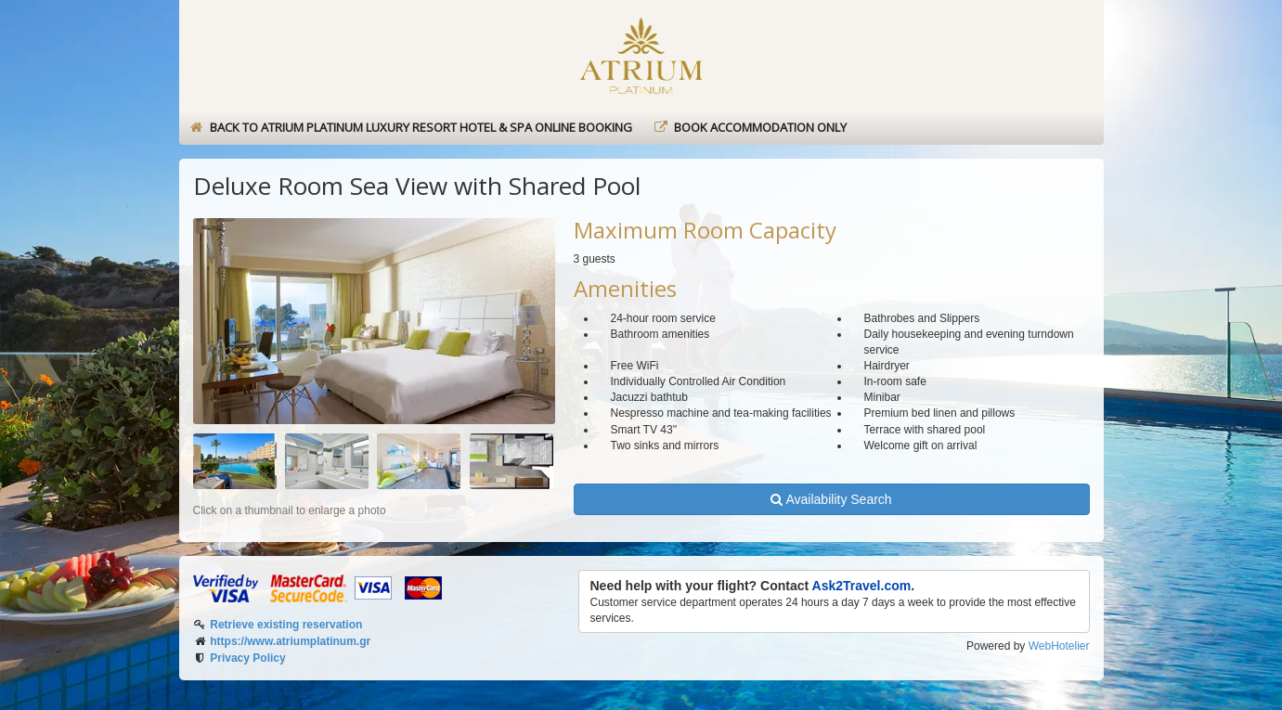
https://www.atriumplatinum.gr (290, 641)
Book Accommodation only (750, 127)
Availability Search (830, 499)
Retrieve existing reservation (286, 624)
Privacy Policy (247, 658)
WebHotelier (1059, 645)
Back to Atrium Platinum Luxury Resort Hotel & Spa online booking (410, 127)
